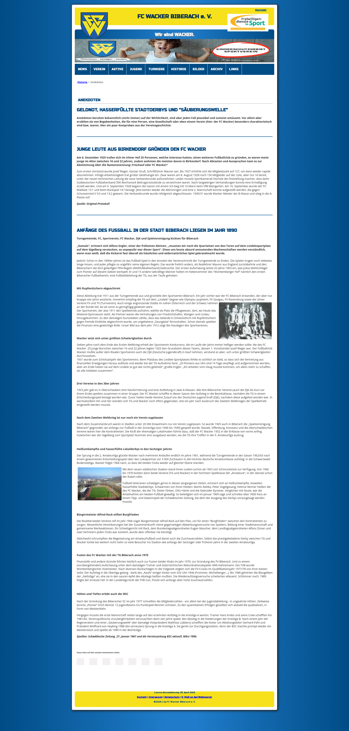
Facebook (80, 661)
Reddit (158, 661)
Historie (82, 82)
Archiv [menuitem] (217, 69)
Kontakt (260, 10)
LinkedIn (106, 661)
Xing (119, 661)
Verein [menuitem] (99, 69)
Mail (132, 661)
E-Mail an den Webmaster (197, 697)
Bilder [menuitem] (198, 69)
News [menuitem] (82, 69)
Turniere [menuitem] (156, 69)
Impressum (155, 697)
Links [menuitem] (234, 69)
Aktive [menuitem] (117, 69)
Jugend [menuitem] (136, 69)
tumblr (145, 661)
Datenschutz (172, 697)
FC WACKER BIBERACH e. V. (174, 16)
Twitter (93, 661)
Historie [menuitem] (178, 69)
